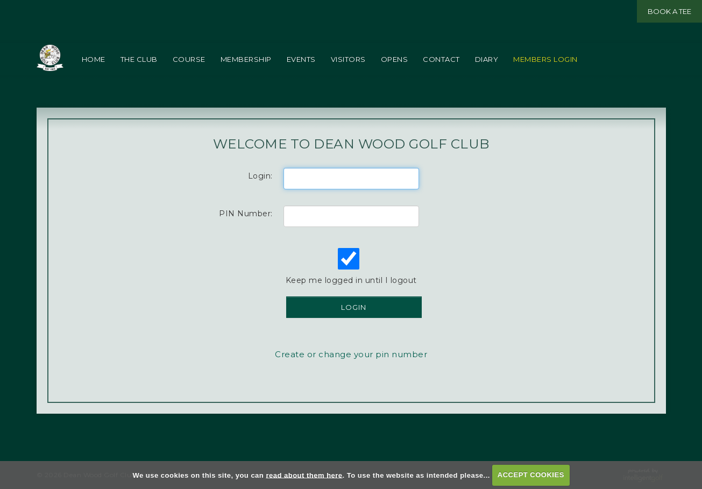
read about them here (304, 475)
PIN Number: (246, 235)
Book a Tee (669, 11)
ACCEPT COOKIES (531, 475)
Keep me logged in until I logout (350, 288)
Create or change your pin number (351, 376)
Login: (260, 197)
